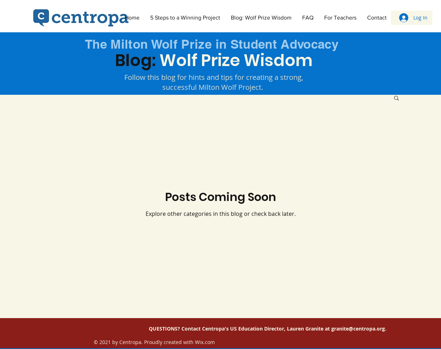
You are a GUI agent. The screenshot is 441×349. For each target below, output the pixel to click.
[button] (396, 98)
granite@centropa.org (358, 328)
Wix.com (205, 342)
